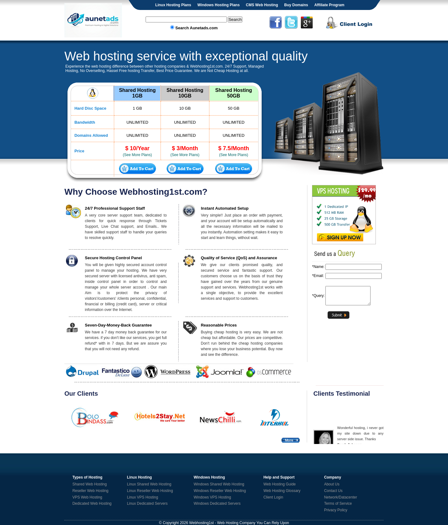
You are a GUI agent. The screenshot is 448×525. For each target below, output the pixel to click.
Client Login (273, 497)
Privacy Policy (336, 510)
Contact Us (333, 491)
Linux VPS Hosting (142, 497)
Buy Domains (296, 5)
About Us (331, 484)
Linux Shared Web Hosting (149, 484)
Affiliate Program (329, 5)
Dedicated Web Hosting (92, 503)
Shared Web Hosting (89, 484)
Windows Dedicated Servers (217, 503)
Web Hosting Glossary (282, 491)
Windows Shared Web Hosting (219, 484)
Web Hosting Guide (280, 484)
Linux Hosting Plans (173, 5)
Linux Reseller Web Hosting (150, 491)
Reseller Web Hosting (90, 491)
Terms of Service (338, 503)
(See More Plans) (137, 155)
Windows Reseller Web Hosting (220, 491)
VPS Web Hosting (87, 497)
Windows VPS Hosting (212, 497)
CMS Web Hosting (262, 5)
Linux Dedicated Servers (147, 503)
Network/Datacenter (340, 497)
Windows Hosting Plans (218, 5)
